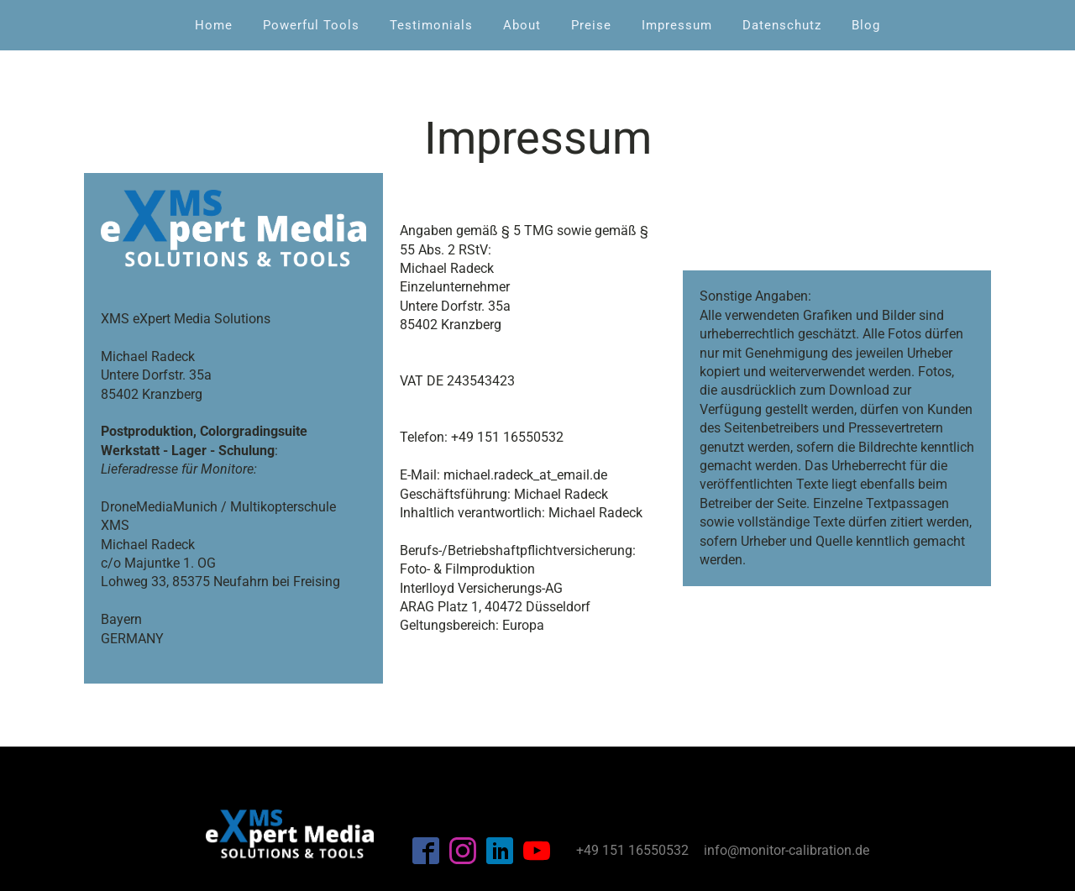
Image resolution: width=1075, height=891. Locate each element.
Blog (866, 25)
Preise (591, 25)
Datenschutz (781, 25)
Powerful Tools (311, 25)
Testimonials (431, 25)
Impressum (677, 25)
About (522, 25)
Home (214, 25)
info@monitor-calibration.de (786, 850)
